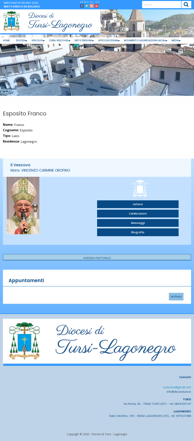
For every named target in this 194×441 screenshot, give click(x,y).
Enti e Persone (83, 40)
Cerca (186, 5)
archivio (176, 297)
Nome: (8, 124)
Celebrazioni (138, 214)
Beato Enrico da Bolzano (22, 6)
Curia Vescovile (58, 40)
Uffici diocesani (108, 40)
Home (6, 40)
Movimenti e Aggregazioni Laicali (144, 40)
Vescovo (37, 40)
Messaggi (138, 223)
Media (175, 40)
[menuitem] (6, 40)
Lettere (138, 204)
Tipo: (7, 136)
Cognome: (11, 130)
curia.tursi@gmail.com (177, 387)
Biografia (137, 232)
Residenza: (11, 141)
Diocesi (20, 40)
